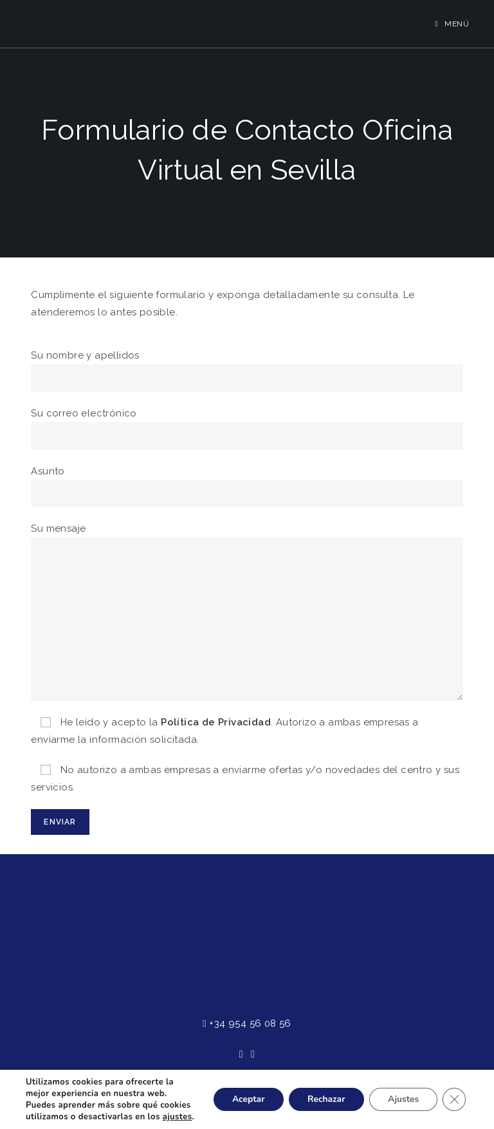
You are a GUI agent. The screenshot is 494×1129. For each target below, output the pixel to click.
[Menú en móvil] (452, 23)
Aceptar (244, 1093)
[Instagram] (253, 1054)
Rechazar (324, 1093)
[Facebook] (241, 1054)
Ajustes (402, 1093)
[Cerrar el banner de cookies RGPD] (454, 1093)
